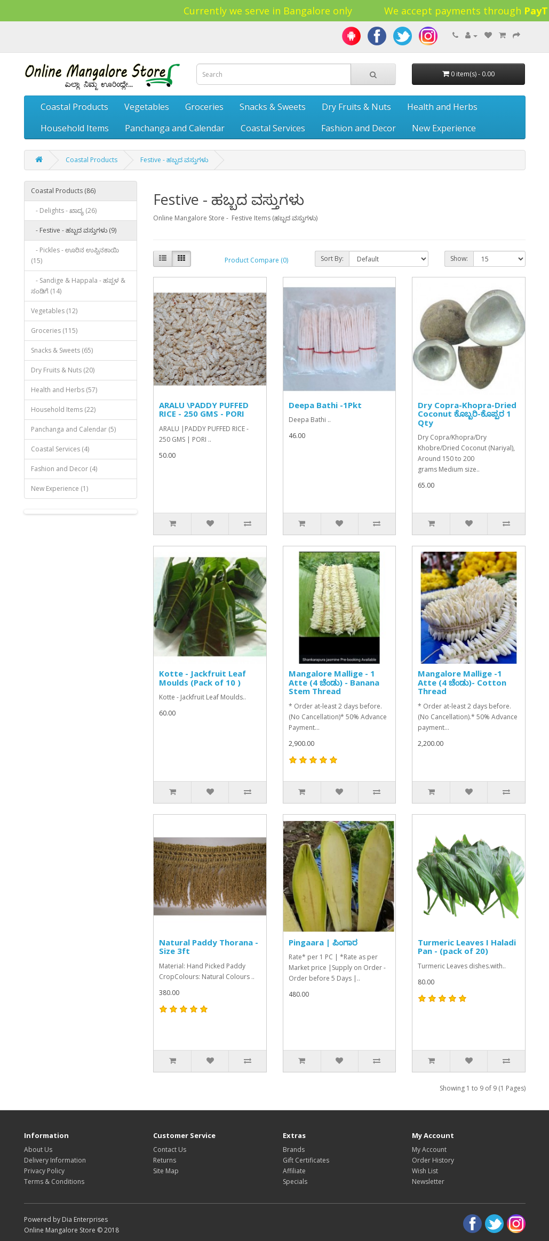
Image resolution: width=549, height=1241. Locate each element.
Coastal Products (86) (63, 190)
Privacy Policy (44, 1170)
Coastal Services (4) (60, 449)
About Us (38, 1149)
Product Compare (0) (256, 260)
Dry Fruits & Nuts (356, 107)
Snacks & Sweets (273, 107)
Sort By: (332, 258)
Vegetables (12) (54, 310)
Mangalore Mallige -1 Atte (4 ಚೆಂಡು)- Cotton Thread (462, 682)
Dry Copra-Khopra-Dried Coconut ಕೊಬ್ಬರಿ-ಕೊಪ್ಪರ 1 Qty (467, 414)
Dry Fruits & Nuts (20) (62, 370)
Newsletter (428, 1181)
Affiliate (294, 1170)
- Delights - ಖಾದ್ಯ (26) (64, 210)
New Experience (444, 128)
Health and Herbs (442, 107)
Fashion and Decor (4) (64, 468)
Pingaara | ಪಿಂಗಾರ (323, 942)
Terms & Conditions (54, 1181)
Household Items (75, 128)
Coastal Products (74, 107)
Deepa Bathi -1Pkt (325, 405)
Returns (164, 1160)
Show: (459, 258)
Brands (294, 1149)
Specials (295, 1181)
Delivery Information (55, 1160)
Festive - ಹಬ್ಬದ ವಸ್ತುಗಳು (174, 159)
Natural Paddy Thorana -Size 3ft (208, 947)
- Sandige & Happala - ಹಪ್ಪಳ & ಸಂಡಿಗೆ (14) (78, 286)
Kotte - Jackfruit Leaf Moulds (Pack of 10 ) (202, 678)
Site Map (166, 1170)
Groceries (204, 107)
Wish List (425, 1170)
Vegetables (146, 107)
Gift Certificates (306, 1160)
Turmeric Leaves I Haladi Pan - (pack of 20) (467, 947)
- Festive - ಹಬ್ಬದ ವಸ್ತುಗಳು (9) (73, 230)
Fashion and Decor (358, 128)
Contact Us (169, 1149)
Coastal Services (273, 128)
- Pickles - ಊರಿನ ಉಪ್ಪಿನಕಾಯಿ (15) (75, 255)
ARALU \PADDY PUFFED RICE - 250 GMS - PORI (204, 409)
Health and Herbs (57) (64, 389)
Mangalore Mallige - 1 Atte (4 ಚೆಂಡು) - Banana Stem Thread (334, 682)
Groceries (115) (54, 330)
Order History (433, 1160)
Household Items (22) (63, 409)
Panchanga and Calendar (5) (73, 429)
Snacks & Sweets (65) (62, 350)
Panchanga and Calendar (175, 128)
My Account (429, 1149)
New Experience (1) (59, 488)
